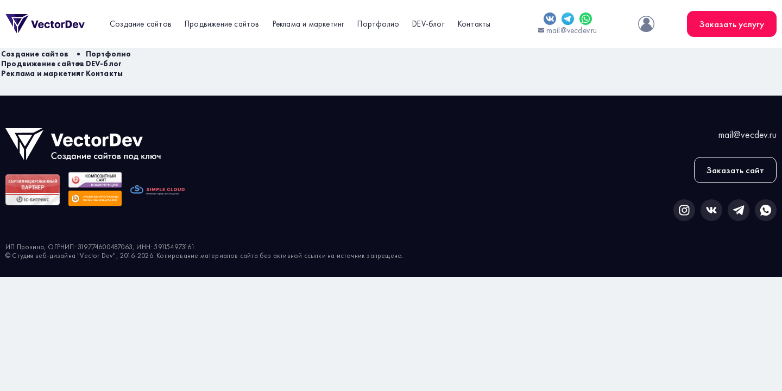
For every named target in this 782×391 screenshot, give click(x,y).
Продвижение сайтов (222, 23)
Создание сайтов (141, 23)
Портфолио (378, 23)
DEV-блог (428, 23)
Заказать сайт (735, 170)
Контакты (474, 23)
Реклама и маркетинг (309, 23)
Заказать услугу (731, 24)
